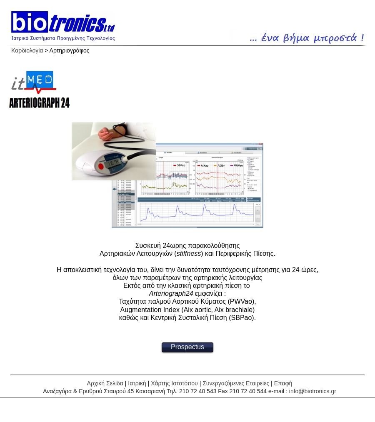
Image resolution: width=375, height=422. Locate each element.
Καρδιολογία (27, 50)
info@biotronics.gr (312, 391)
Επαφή (283, 383)
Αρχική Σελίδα (105, 383)
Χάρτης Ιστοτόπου (174, 383)
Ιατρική (137, 383)
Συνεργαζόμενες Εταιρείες (235, 383)
